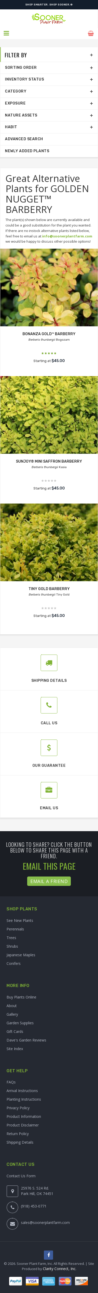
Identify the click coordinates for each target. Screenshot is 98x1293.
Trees (11, 937)
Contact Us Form (21, 1175)
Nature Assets (21, 115)
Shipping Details (20, 1141)
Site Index (15, 1048)
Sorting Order (21, 67)
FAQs (11, 1081)
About (12, 1005)
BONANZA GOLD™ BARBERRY (49, 334)
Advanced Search (24, 139)
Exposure (15, 103)
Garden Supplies (20, 1022)
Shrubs (12, 945)
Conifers (14, 962)
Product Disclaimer (23, 1124)
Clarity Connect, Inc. (59, 1268)
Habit (11, 127)
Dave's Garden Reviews (26, 1039)
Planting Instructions (24, 1098)
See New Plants (20, 919)
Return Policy (18, 1133)
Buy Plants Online (21, 996)
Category (15, 91)
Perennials (15, 928)
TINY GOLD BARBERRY (49, 588)
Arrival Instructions (22, 1090)
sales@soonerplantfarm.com (45, 1222)
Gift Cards (15, 1030)
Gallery (12, 1013)
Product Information (24, 1116)
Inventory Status (24, 79)
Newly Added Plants (27, 150)
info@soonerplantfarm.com (67, 235)
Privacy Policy (18, 1107)
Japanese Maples (21, 954)
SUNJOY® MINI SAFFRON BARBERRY (49, 461)
